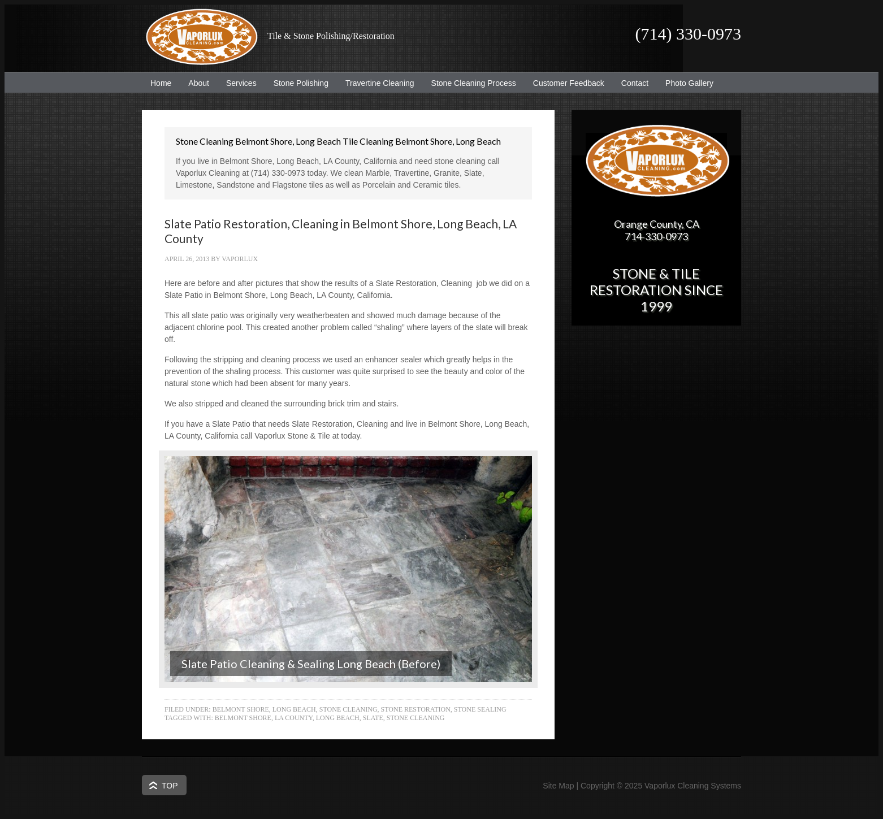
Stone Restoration (416, 709)
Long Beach (338, 718)
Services (237, 83)
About (194, 83)
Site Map (558, 785)
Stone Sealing (480, 709)
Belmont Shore (243, 718)
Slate (373, 718)
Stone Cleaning (348, 709)
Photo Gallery (689, 83)
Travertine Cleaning (375, 83)
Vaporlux (240, 259)
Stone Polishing (301, 83)
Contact (634, 83)
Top (170, 785)
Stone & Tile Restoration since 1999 (656, 289)
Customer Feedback (564, 83)
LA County (294, 718)
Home (160, 83)
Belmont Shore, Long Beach (264, 709)
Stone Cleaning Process (469, 83)
